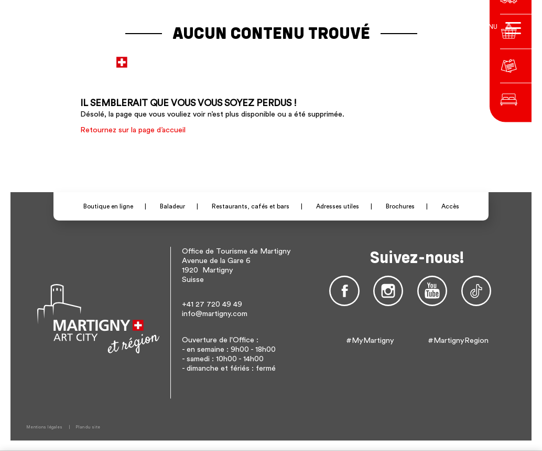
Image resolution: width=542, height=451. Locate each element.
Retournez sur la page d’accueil (133, 130)
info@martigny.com (214, 314)
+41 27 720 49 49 (212, 304)
